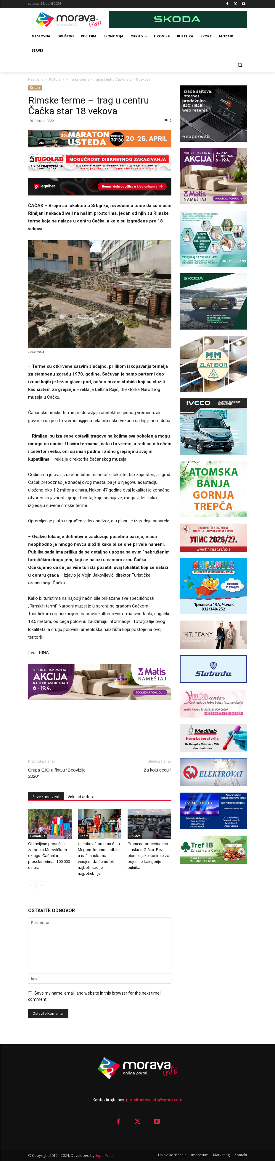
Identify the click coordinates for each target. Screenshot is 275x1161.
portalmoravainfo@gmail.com (154, 1100)
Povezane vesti (46, 796)
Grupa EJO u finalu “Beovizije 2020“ (57, 773)
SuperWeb (104, 1155)
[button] (240, 65)
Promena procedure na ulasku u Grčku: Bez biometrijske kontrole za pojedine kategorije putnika (148, 856)
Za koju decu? (157, 769)
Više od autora (80, 796)
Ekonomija (37, 836)
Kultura (55, 79)
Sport (84, 836)
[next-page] (41, 885)
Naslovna (36, 79)
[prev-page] (32, 885)
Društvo (135, 836)
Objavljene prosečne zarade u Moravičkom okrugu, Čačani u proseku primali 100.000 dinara (49, 856)
